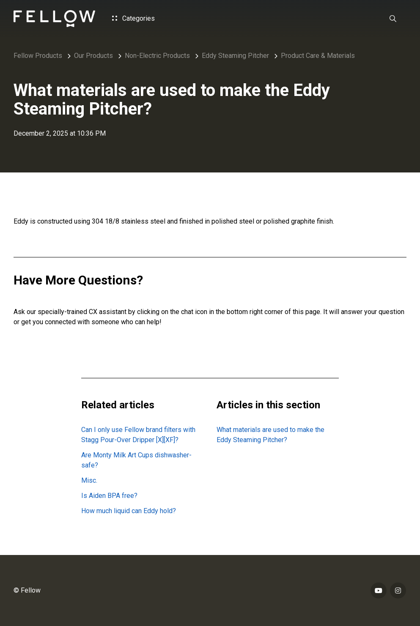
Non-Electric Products (157, 56)
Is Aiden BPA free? (109, 496)
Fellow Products (38, 56)
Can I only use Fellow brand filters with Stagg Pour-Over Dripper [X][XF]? (138, 435)
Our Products (93, 56)
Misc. (89, 480)
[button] (392, 18)
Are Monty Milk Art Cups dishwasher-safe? (136, 460)
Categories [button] (133, 18)
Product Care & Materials (318, 56)
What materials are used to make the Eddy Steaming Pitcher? (270, 435)
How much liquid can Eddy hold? (128, 511)
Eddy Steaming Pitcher (235, 56)
